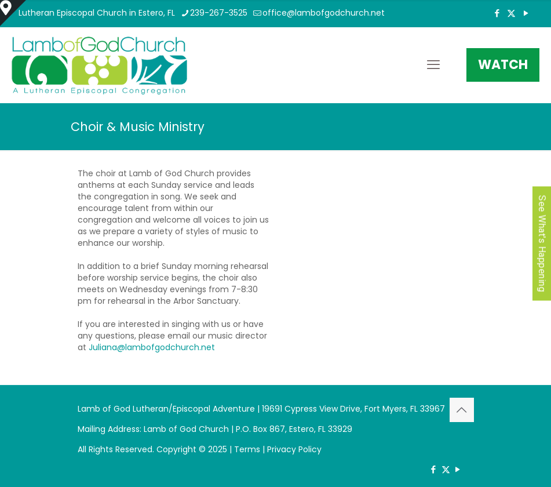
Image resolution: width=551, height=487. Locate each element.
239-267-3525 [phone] (218, 13)
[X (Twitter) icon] (511, 13)
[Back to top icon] (462, 410)
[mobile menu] (433, 65)
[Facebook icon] (496, 13)
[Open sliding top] (13, 13)
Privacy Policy (294, 449)
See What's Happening (542, 243)
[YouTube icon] (525, 13)
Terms (247, 449)
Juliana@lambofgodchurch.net (152, 347)
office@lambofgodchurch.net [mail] (323, 13)
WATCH (503, 65)
